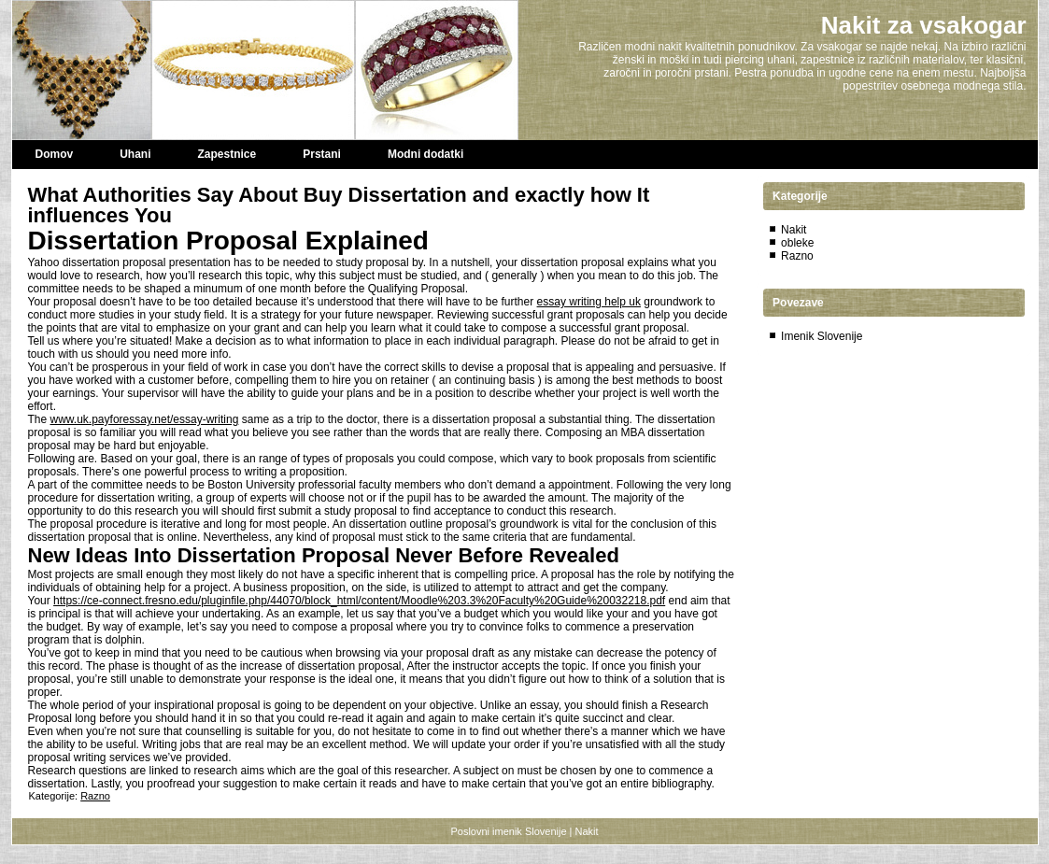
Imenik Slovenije (821, 336)
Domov (54, 154)
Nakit (793, 229)
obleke (797, 242)
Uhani (135, 154)
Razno (95, 795)
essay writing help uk (589, 301)
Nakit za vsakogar (924, 25)
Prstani (322, 154)
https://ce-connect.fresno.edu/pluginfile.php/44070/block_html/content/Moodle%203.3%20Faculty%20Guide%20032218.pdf (359, 600)
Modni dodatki (425, 154)
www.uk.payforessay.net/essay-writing (144, 419)
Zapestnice (227, 154)
